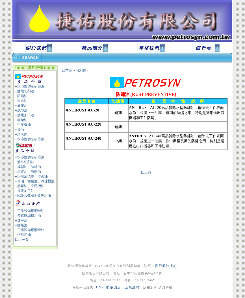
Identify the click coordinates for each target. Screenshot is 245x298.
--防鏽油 (21, 96)
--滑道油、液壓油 (28, 172)
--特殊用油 (23, 235)
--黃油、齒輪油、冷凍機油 (35, 181)
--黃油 (19, 130)
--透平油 (21, 220)
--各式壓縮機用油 (28, 216)
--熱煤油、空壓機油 (29, 186)
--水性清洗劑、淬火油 (31, 176)
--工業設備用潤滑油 (29, 211)
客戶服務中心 (166, 266)
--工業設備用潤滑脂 (29, 230)
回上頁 (146, 172)
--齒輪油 (21, 120)
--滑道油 (21, 101)
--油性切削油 (24, 91)
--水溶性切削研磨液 (29, 86)
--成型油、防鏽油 (28, 167)
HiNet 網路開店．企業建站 (117, 287)
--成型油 (21, 110)
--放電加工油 (24, 115)
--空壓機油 (23, 125)
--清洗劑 (21, 134)
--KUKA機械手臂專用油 (33, 196)
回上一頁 (22, 240)
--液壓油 (21, 106)
